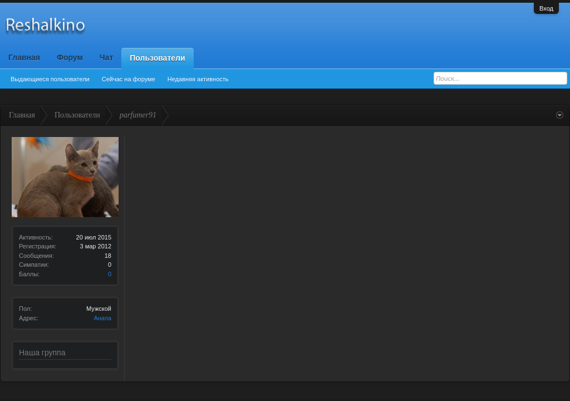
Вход (546, 8)
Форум (70, 57)
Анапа (102, 318)
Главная (24, 57)
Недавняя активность (198, 79)
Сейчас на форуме (128, 79)
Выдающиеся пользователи (50, 79)
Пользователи (157, 57)
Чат (106, 57)
